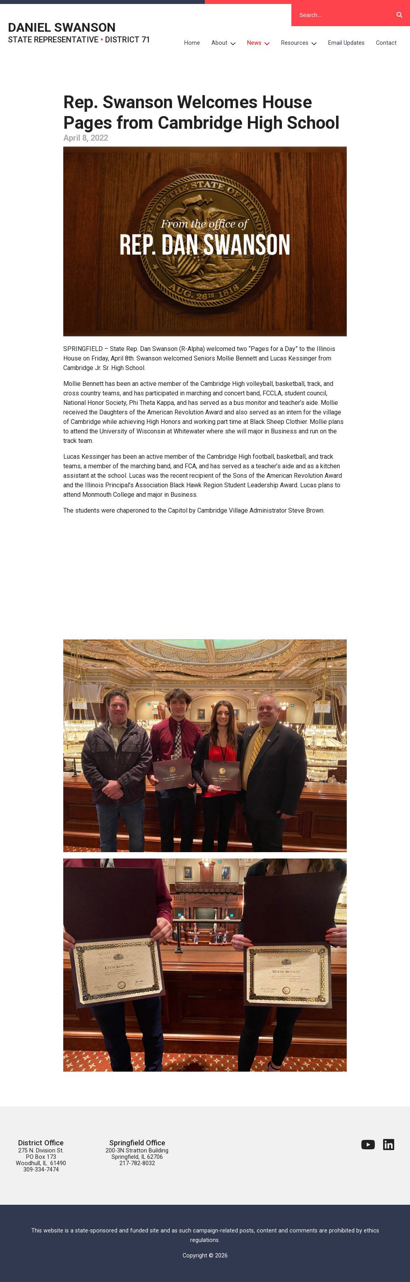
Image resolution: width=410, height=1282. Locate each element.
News (261, 43)
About (227, 43)
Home (192, 43)
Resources (302, 43)
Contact (386, 43)
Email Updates (346, 43)
